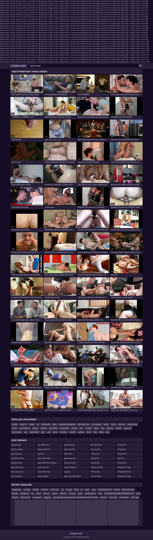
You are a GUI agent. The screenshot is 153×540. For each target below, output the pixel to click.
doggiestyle (16, 489)
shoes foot (55, 489)
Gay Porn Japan (17, 449)
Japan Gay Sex (16, 454)
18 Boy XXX (95, 458)
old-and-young (83, 424)
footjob (15, 424)
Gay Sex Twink (16, 463)
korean (31, 424)
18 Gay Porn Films (124, 472)
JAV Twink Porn (96, 445)
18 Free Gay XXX (97, 467)
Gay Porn (120, 458)
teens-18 (23, 424)
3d (38, 424)
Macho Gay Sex (70, 458)
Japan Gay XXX (69, 449)
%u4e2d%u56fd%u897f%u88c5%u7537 (119, 493)
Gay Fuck (41, 454)
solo (25, 432)
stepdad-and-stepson (67, 424)
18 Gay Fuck (121, 454)
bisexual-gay (132, 424)
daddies (44, 428)
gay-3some (53, 428)
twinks (106, 424)
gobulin (15, 493)
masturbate (64, 428)
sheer (87, 489)
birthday (63, 493)
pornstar (121, 424)
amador (119, 428)
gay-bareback (25, 428)
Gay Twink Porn (44, 445)
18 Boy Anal (95, 454)
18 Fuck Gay (95, 472)
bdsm (96, 428)
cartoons (103, 497)
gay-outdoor (17, 432)
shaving (15, 497)
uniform (81, 432)
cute (95, 432)
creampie (63, 432)
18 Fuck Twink (96, 476)
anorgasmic (37, 497)
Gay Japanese (16, 445)
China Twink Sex (17, 472)
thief (100, 493)
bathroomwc (25, 497)
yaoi (107, 432)
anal (48, 432)
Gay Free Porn (16, 476)
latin (102, 428)
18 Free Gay (95, 463)
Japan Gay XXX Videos (72, 476)
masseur (72, 493)
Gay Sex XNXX (43, 476)
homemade (45, 424)
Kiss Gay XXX (95, 449)
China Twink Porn (44, 472)
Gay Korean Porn (17, 458)
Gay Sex (67, 472)
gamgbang (24, 493)
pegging (47, 497)
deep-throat (34, 432)
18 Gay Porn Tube (124, 476)
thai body (113, 497)
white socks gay (128, 489)
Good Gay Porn (43, 467)
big (32, 493)
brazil (89, 432)
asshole (36, 489)
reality (113, 424)
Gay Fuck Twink (70, 463)
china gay (135, 497)
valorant (46, 493)
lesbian (54, 493)
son (62, 489)
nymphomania (90, 493)
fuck (81, 428)
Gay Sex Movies (70, 467)
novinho (72, 432)
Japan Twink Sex (17, 467)
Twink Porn (68, 454)
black (55, 424)
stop (138, 493)
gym (43, 432)
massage (26, 489)
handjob (88, 428)
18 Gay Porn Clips (123, 467)
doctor (14, 428)
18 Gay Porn (121, 445)
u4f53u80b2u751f (105, 489)
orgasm (35, 428)
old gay (69, 489)
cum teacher (124, 497)
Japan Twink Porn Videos (47, 463)
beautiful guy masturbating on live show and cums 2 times (75, 497)
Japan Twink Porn (44, 458)
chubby (74, 428)
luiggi (80, 493)
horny (55, 432)
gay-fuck (110, 428)
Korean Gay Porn (44, 449)
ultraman (44, 489)
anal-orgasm (96, 424)
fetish (101, 432)
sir (82, 489)
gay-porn (127, 428)
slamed (117, 489)
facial (76, 489)
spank (38, 493)
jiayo (94, 489)
